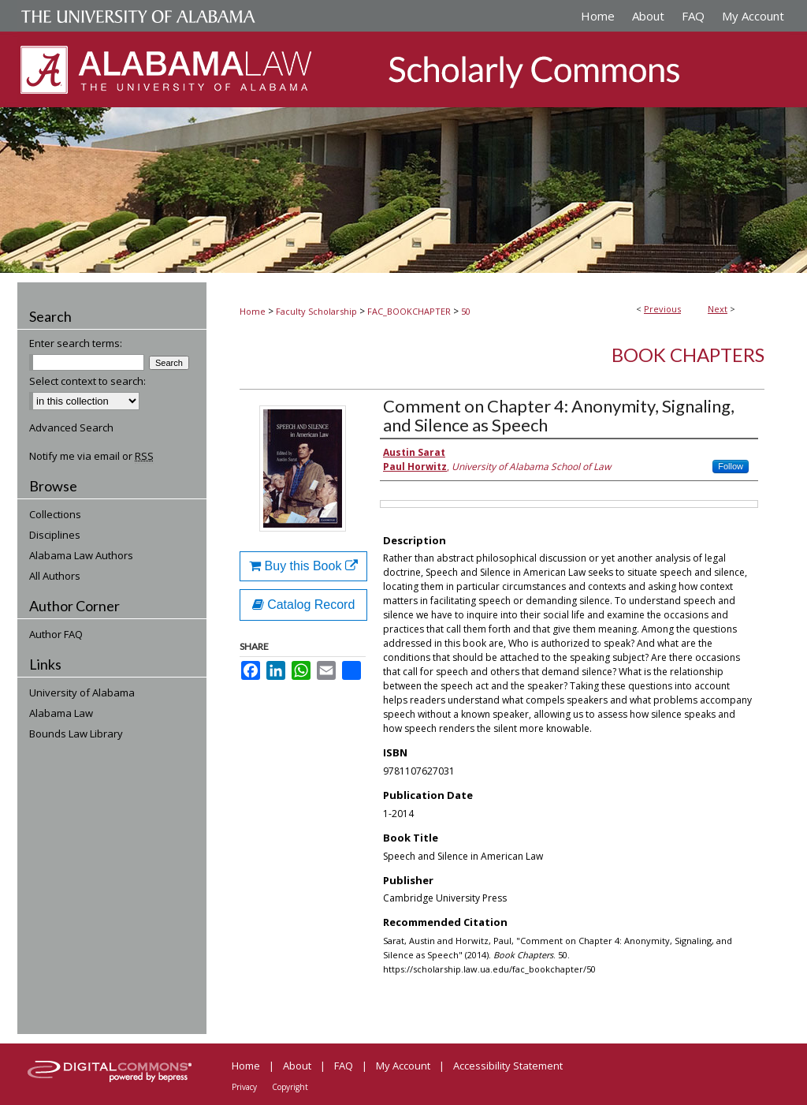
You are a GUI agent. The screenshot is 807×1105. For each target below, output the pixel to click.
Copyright (290, 1086)
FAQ (343, 1065)
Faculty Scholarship (316, 311)
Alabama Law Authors (81, 555)
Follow (730, 466)
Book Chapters (688, 354)
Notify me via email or (91, 456)
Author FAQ (56, 634)
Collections (55, 514)
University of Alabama (82, 692)
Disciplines (54, 535)
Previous (662, 309)
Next (717, 309)
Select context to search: (87, 381)
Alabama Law (61, 713)
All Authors (54, 576)
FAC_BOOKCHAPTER (409, 311)
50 (465, 311)
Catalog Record (303, 604)
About (297, 1065)
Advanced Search (71, 427)
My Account (403, 1065)
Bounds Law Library (76, 733)
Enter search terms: (75, 343)
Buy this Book (303, 566)
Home (253, 311)
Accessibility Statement (508, 1065)
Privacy (244, 1086)
